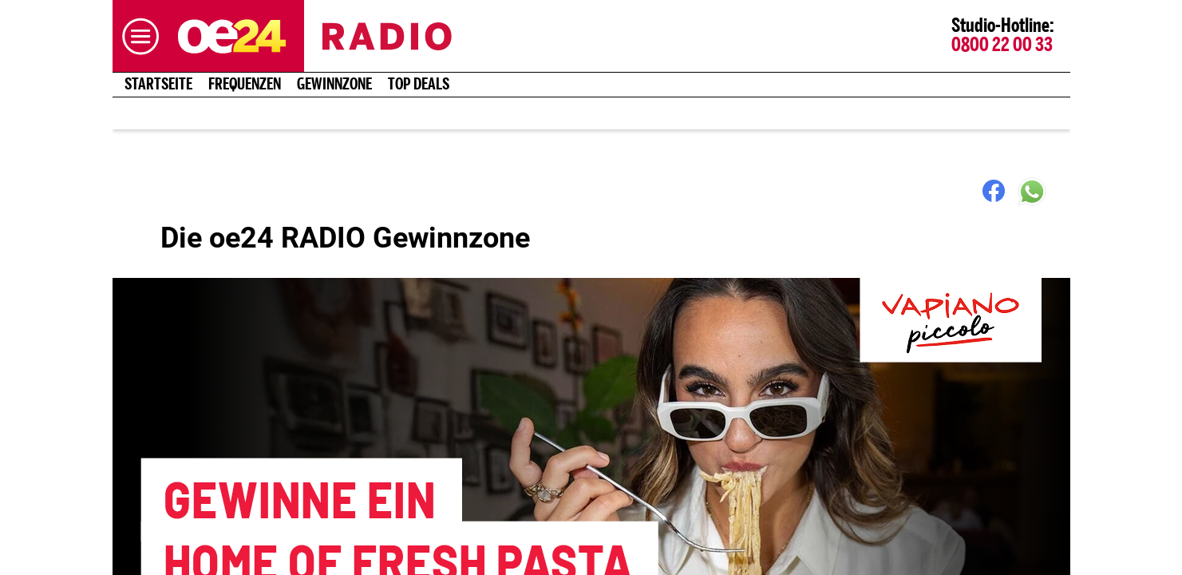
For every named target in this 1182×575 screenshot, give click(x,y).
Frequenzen (244, 85)
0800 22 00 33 (1002, 45)
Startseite (158, 85)
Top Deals (418, 85)
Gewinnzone (334, 85)
